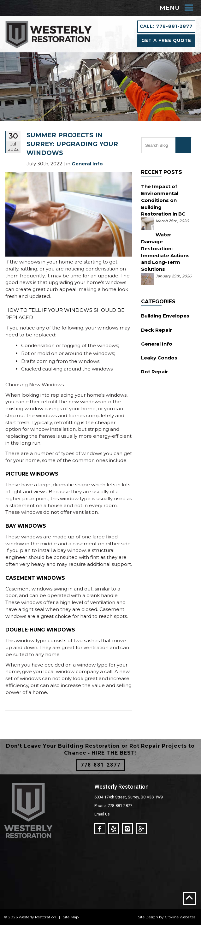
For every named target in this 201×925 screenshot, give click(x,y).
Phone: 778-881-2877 (113, 805)
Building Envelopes (165, 316)
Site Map (71, 917)
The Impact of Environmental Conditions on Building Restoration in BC (163, 200)
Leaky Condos (159, 358)
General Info (156, 344)
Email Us (102, 814)
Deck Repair (156, 330)
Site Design (148, 917)
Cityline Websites (180, 917)
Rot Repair (154, 372)
